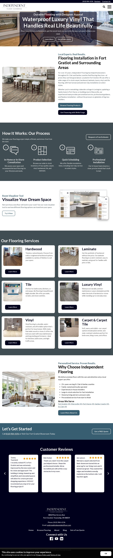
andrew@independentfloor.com (59, 525)
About (56, 530)
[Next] (108, 473)
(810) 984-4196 (12, 434)
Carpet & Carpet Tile (94, 322)
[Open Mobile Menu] (109, 6)
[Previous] (5, 473)
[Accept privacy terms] (105, 553)
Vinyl (29, 320)
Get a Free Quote (64, 39)
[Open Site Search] (104, 7)
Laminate (89, 249)
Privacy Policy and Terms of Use (48, 555)
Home (31, 530)
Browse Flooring (44, 530)
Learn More (49, 39)
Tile (28, 284)
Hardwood (33, 249)
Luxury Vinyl (92, 284)
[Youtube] (56, 539)
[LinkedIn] (61, 539)
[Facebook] (51, 539)
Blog (65, 530)
